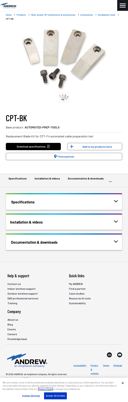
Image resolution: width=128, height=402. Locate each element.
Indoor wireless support (21, 288)
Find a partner (64, 156)
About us (12, 319)
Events (11, 329)
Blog (10, 324)
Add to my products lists (97, 146)
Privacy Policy (45, 389)
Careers (12, 334)
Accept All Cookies (55, 395)
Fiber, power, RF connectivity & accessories (53, 14)
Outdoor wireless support (22, 293)
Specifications (17, 180)
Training (12, 303)
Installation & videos (47, 180)
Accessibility (79, 365)
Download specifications (33, 146)
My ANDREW (76, 283)
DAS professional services (22, 298)
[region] (64, 390)
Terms (106, 365)
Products (21, 14)
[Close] (122, 383)
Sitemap (117, 365)
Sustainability (77, 303)
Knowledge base (17, 338)
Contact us (14, 283)
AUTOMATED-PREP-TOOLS (42, 127)
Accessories (86, 14)
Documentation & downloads (86, 180)
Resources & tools (80, 298)
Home (9, 14)
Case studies (76, 293)
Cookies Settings (31, 395)
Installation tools (106, 14)
